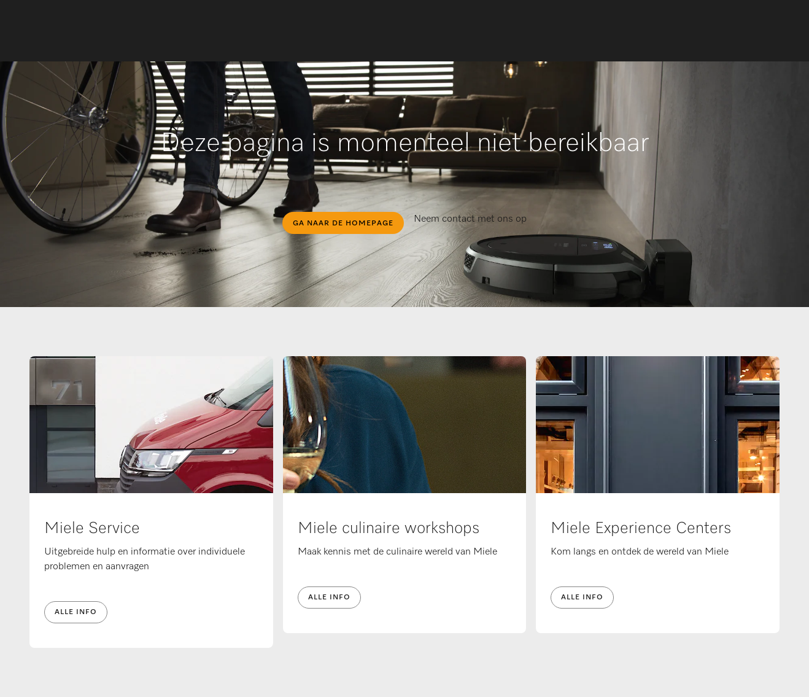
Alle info (76, 612)
